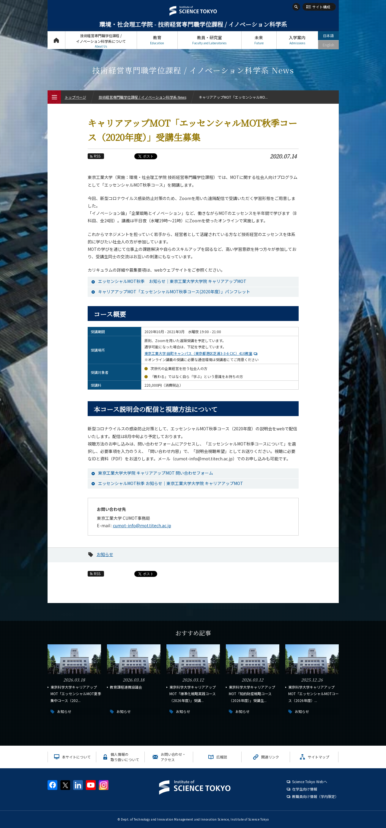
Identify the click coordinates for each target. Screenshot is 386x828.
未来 (259, 39)
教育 (157, 39)
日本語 (328, 35)
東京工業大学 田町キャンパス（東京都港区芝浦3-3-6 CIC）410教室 (201, 353)
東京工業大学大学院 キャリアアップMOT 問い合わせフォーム (155, 473)
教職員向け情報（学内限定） (315, 796)
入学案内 (297, 39)
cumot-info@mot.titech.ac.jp (142, 525)
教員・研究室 (209, 39)
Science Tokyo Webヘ (309, 781)
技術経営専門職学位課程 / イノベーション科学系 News (142, 97)
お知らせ (105, 554)
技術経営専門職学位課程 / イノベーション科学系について (101, 41)
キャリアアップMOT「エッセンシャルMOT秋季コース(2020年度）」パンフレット (174, 292)
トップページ (56, 39)
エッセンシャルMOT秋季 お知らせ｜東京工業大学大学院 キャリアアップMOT (172, 281)
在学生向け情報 (304, 788)
